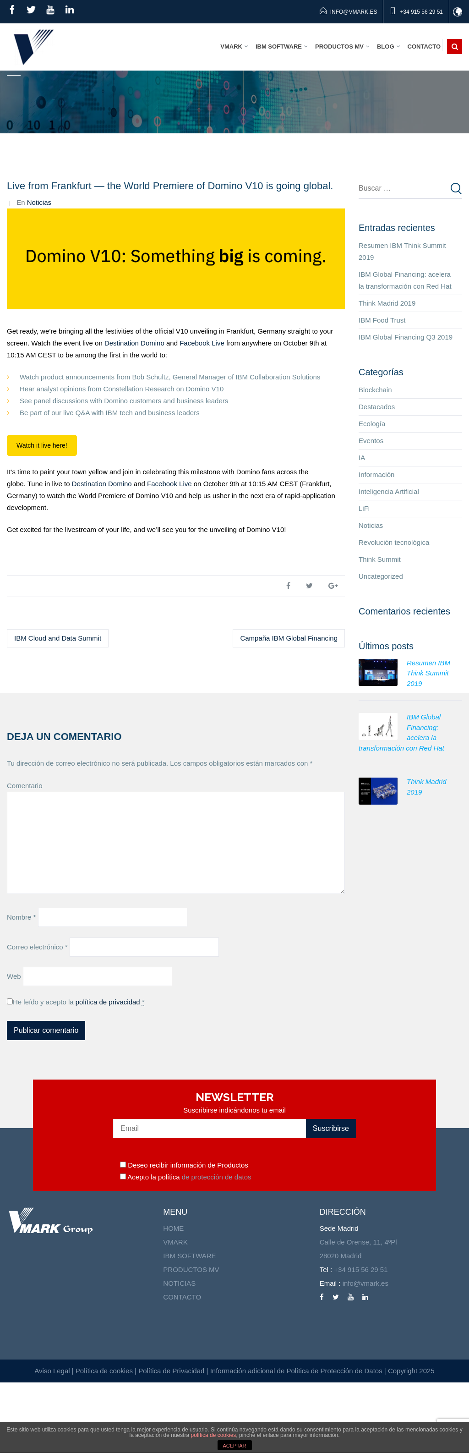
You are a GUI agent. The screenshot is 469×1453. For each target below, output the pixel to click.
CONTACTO (182, 1367)
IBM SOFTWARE (189, 1326)
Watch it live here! (41, 516)
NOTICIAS (179, 1354)
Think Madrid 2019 (387, 374)
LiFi (364, 579)
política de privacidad (108, 1072)
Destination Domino (134, 413)
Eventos (371, 511)
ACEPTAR (234, 1445)
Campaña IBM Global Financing (289, 709)
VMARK (175, 1312)
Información (376, 545)
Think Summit (380, 630)
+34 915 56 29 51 (421, 12)
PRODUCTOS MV (191, 1340)
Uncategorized (381, 647)
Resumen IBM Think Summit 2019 (402, 322)
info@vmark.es (353, 12)
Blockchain (375, 460)
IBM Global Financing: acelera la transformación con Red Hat (405, 351)
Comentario (25, 856)
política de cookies (213, 1435)
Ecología (372, 494)
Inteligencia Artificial (389, 562)
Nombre (21, 988)
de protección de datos (215, 1247)
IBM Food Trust (382, 391)
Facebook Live (202, 413)
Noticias (39, 273)
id (459, 12)
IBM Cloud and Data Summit (57, 709)
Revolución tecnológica (394, 613)
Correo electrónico (37, 1017)
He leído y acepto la (79, 1073)
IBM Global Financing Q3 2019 (406, 407)
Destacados (377, 477)
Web (14, 1047)
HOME (173, 1299)
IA (362, 528)
